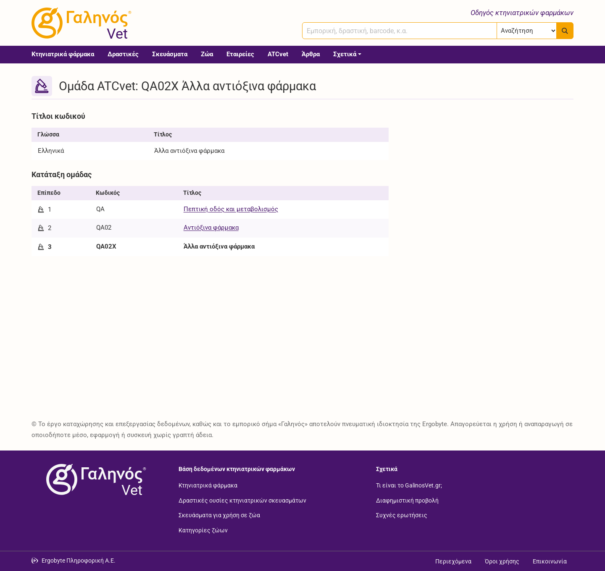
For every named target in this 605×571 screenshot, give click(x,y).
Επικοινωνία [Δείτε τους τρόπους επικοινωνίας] (550, 561)
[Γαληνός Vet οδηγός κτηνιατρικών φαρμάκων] (80, 23)
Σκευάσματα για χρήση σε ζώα (219, 515)
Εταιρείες (240, 54)
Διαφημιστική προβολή (407, 500)
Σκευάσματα (169, 54)
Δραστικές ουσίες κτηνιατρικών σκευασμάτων (242, 500)
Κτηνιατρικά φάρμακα (63, 54)
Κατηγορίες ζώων (203, 529)
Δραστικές (123, 54)
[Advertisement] (487, 167)
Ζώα (207, 54)
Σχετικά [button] (344, 54)
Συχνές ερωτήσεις (401, 515)
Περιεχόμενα (453, 561)
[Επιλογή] (527, 30)
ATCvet (278, 54)
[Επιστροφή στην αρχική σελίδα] (94, 479)
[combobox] (399, 30)
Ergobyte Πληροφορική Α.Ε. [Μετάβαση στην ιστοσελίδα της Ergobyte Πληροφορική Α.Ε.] (79, 560)
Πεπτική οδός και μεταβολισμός (231, 209)
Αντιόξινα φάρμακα (211, 227)
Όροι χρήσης (502, 561)
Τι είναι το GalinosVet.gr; (409, 485)
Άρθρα (311, 54)
